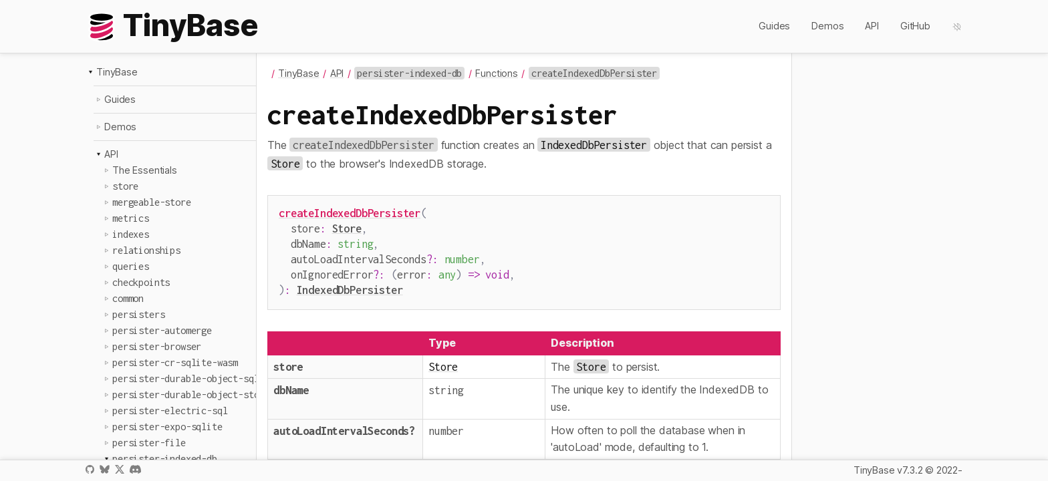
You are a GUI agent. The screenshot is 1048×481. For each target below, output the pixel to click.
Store (347, 226)
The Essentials (144, 170)
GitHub (915, 25)
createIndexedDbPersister (349, 212)
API (872, 25)
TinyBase (117, 71)
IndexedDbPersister (350, 283)
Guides (774, 25)
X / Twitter (119, 469)
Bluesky (104, 469)
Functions (496, 73)
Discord (135, 469)
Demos (827, 25)
